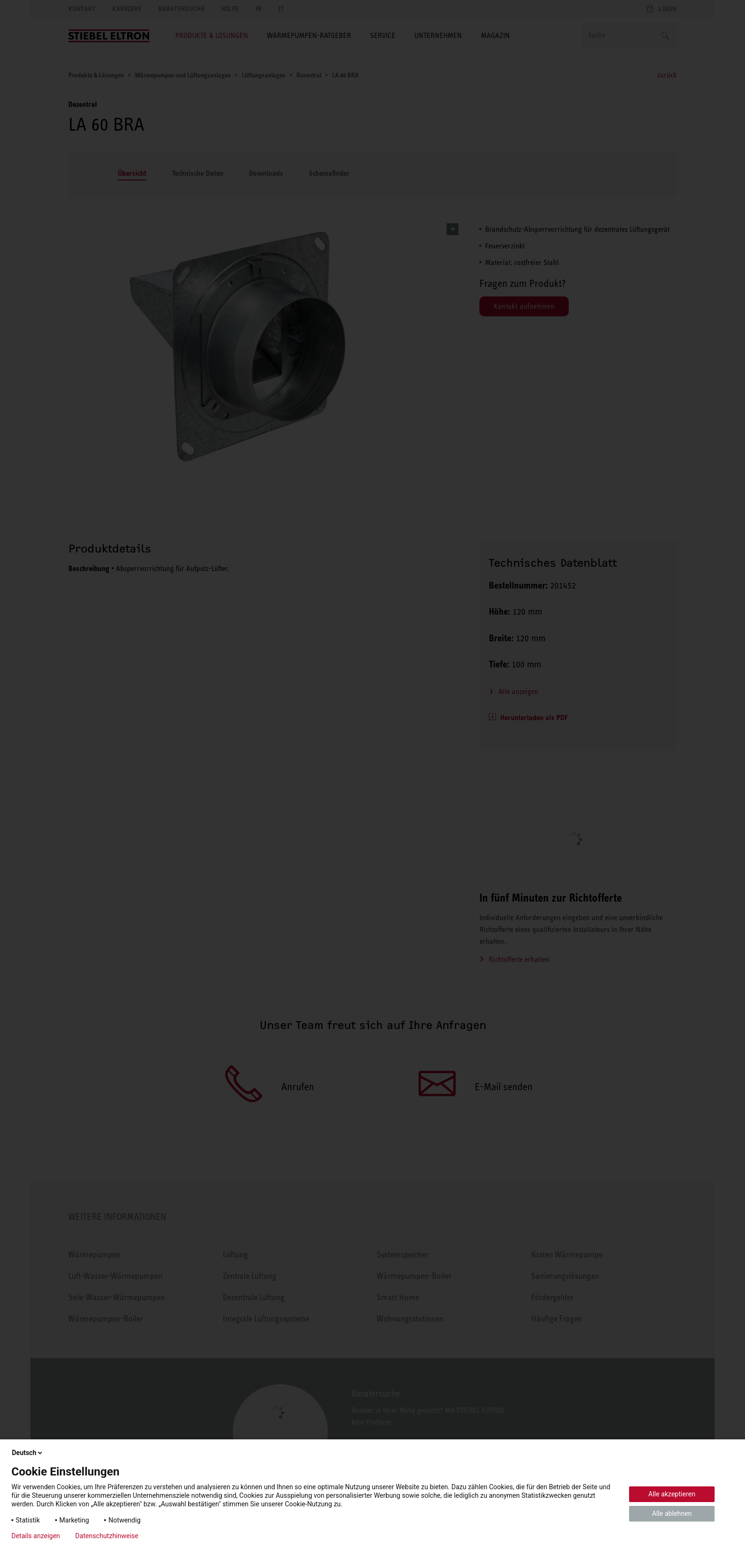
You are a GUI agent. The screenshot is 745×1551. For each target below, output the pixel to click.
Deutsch (28, 1452)
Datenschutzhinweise (106, 1536)
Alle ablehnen (672, 1513)
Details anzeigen (35, 1536)
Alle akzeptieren (672, 1494)
